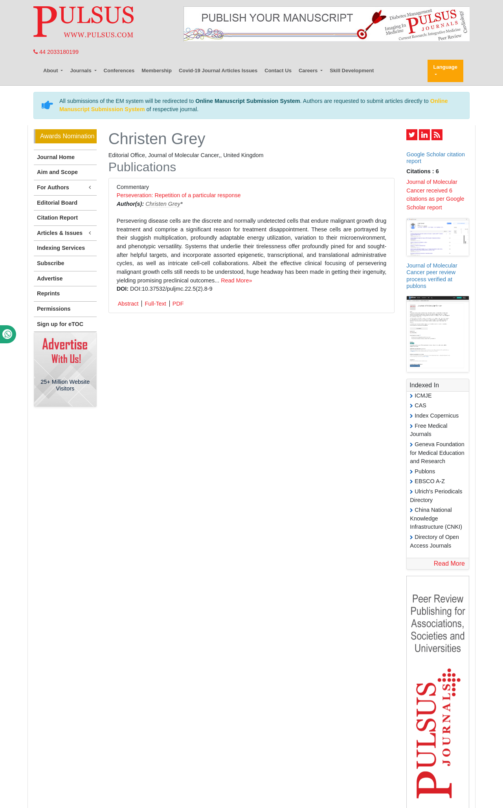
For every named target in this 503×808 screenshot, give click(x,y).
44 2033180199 (56, 52)
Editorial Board (57, 203)
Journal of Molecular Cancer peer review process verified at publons (431, 275)
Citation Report (57, 217)
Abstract (128, 303)
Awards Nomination (67, 136)
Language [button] (445, 67)
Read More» (236, 280)
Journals (81, 70)
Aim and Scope (57, 172)
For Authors (65, 187)
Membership (156, 70)
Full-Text (155, 303)
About (51, 70)
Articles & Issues (65, 233)
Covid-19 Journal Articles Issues (218, 70)
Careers (309, 70)
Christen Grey (162, 204)
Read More (449, 563)
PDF (178, 303)
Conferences (119, 70)
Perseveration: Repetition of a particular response (179, 195)
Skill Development (352, 70)
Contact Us (278, 70)
